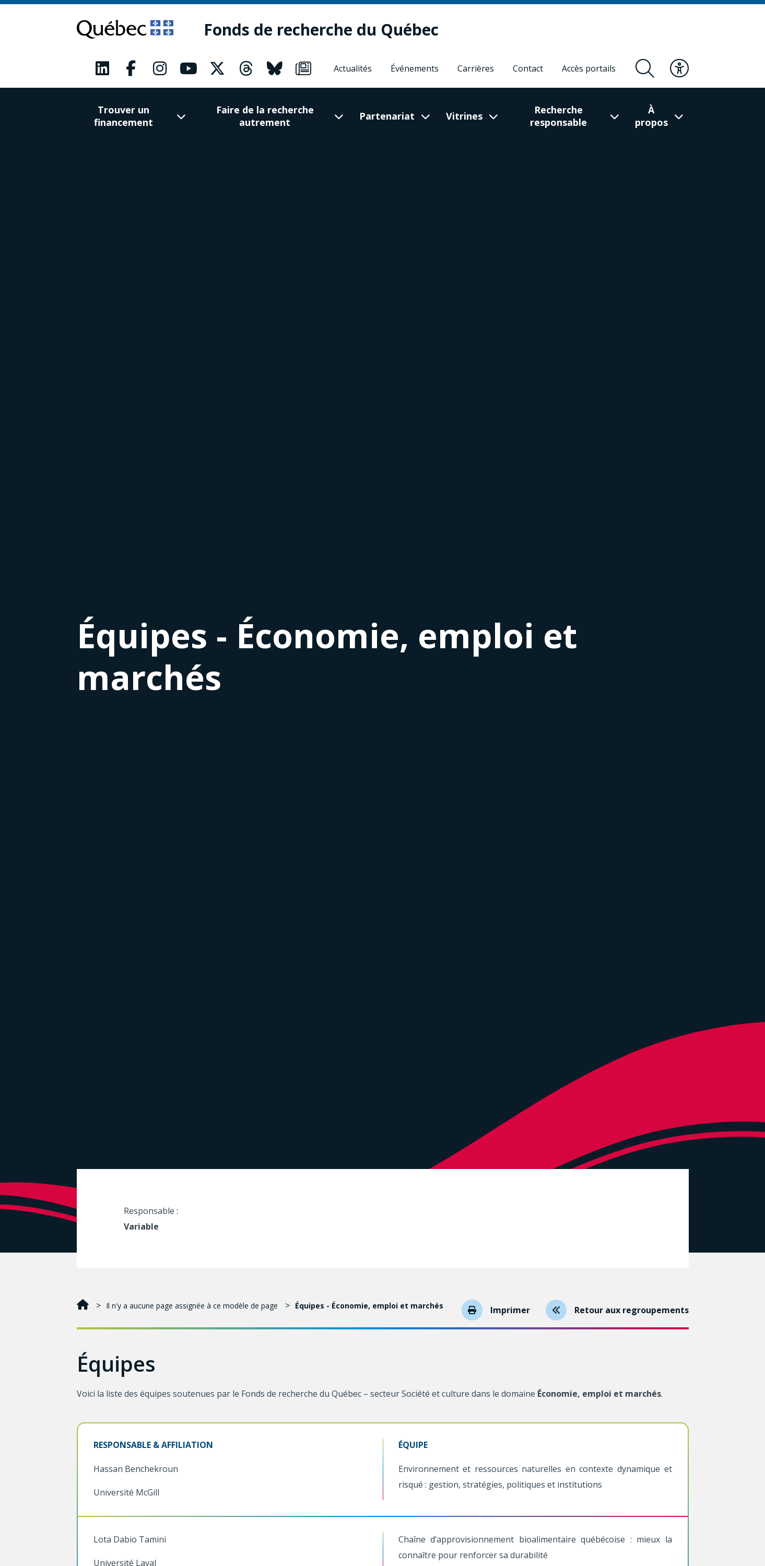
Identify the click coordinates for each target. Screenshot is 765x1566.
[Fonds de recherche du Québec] (321, 29)
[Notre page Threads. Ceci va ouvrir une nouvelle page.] (246, 68)
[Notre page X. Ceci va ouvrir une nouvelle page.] (217, 68)
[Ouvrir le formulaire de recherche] (644, 68)
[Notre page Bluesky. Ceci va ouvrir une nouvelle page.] (274, 68)
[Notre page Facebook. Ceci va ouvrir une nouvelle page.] (131, 68)
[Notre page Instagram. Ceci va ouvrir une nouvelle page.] (159, 68)
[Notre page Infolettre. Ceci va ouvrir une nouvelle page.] (303, 68)
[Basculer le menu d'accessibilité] (679, 68)
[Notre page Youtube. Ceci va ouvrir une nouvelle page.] (188, 68)
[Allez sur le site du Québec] (125, 29)
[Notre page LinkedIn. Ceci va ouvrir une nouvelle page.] (102, 68)
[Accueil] (84, 1306)
